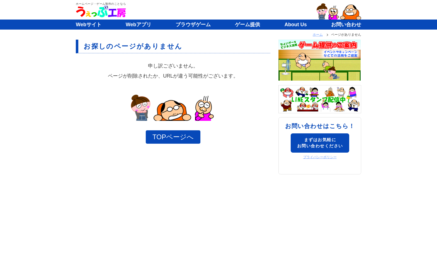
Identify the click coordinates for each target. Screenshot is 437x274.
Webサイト (88, 24)
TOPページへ (173, 137)
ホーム (318, 35)
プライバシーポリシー (320, 157)
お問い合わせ (346, 24)
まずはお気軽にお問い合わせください (320, 142)
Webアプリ (138, 24)
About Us (296, 24)
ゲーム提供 (247, 24)
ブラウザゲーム (193, 24)
